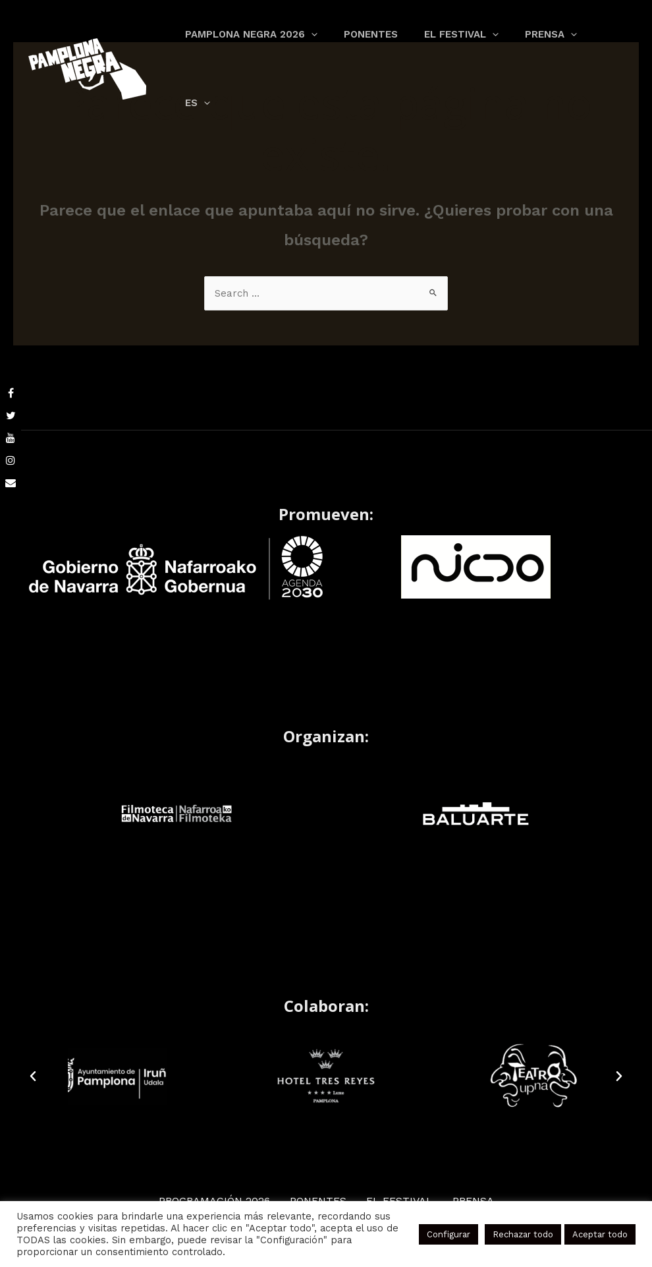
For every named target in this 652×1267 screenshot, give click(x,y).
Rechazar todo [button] (523, 1234)
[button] (33, 1077)
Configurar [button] (448, 1234)
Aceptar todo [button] (600, 1234)
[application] (304, 43)
